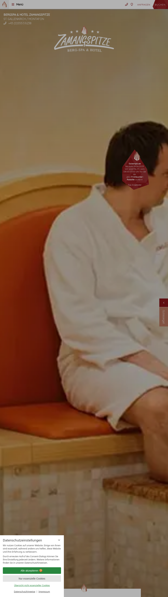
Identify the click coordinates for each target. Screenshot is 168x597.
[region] (32, 554)
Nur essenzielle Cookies (32, 578)
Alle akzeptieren (32, 570)
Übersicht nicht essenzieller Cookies (32, 585)
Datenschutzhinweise (24, 591)
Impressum (44, 591)
